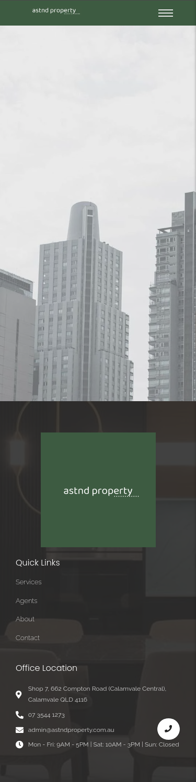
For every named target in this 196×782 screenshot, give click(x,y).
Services (29, 582)
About (25, 619)
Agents (27, 601)
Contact (28, 638)
